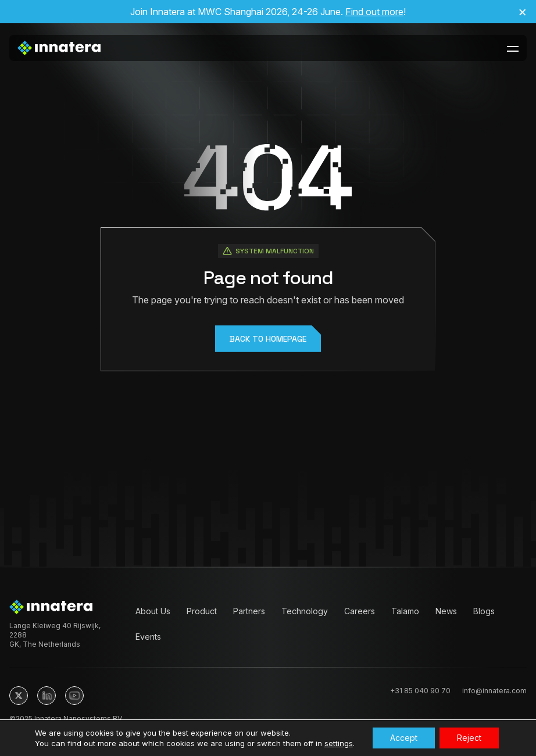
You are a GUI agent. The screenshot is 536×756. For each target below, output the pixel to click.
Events (148, 637)
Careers (359, 611)
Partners (249, 611)
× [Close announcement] (522, 12)
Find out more (374, 11)
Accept (403, 738)
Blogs (484, 611)
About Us (152, 611)
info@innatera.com (494, 690)
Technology (304, 611)
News (446, 611)
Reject (469, 738)
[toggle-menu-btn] (513, 48)
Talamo (405, 611)
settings (338, 743)
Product (202, 611)
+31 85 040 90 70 (420, 690)
